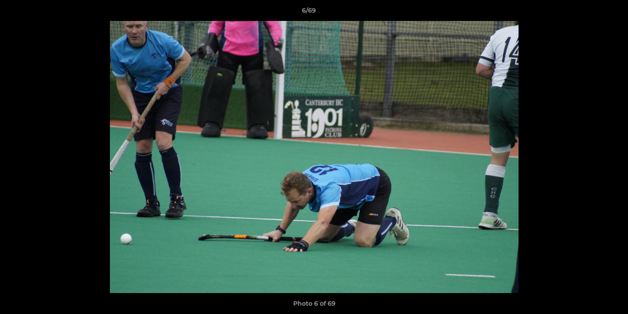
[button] (591, 13)
